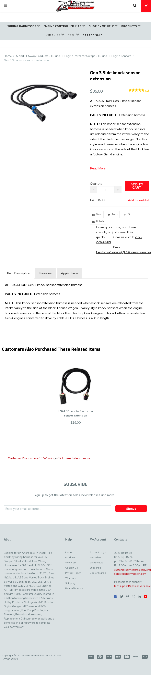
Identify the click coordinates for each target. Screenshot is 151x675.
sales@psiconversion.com (130, 573)
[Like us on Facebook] (115, 596)
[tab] (18, 273)
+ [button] (118, 190)
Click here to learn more (73, 458)
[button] (5, 6)
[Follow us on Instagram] (133, 596)
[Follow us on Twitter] (121, 596)
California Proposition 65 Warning (31, 458)
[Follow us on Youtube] (145, 596)
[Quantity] (105, 189)
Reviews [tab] (45, 273)
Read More (98, 168)
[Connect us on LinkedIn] (139, 596)
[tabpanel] (75, 305)
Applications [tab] (69, 273)
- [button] (93, 190)
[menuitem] (23, 26)
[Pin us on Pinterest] (127, 596)
